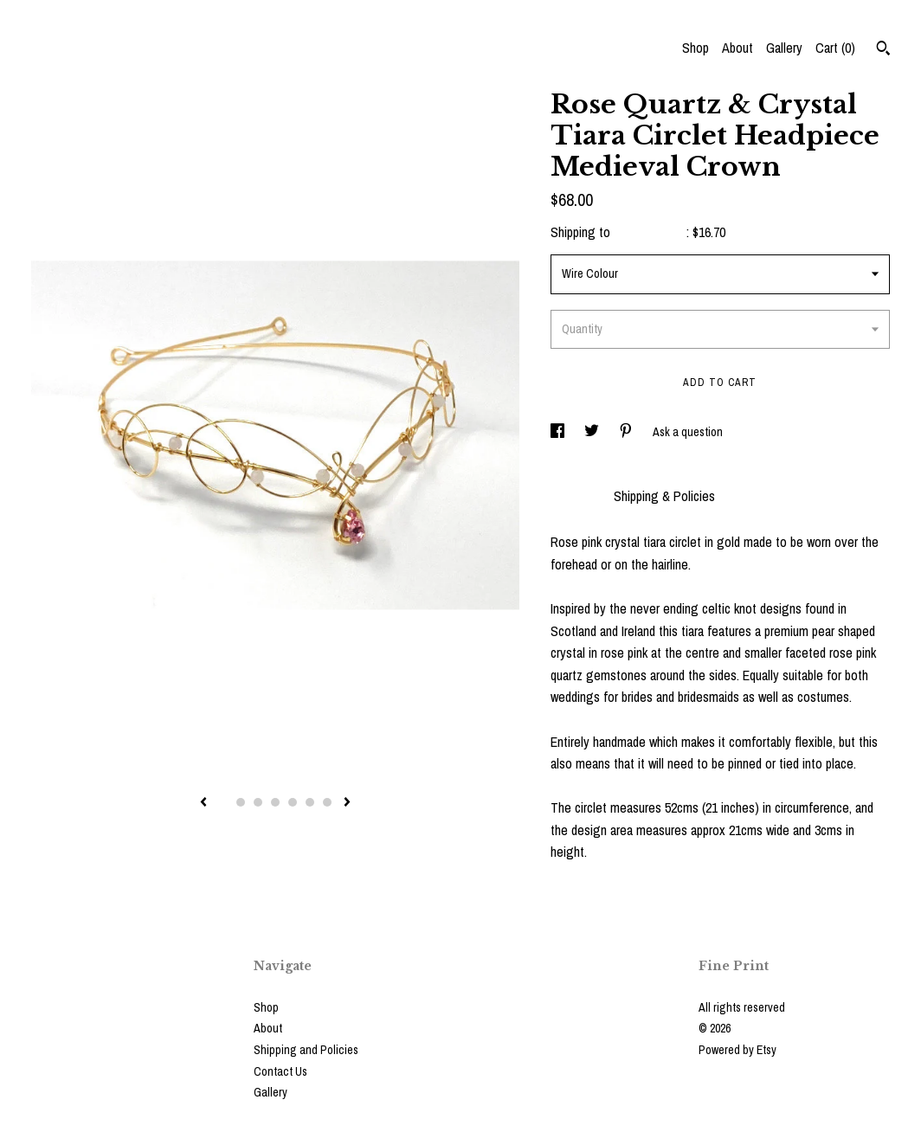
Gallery (784, 47)
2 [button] (240, 802)
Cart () (835, 47)
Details (573, 495)
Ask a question (688, 432)
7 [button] (327, 802)
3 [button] (258, 802)
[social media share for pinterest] (627, 432)
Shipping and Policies (306, 1050)
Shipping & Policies (664, 495)
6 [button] (310, 802)
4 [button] (275, 802)
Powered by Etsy (737, 1050)
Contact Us (280, 1071)
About (737, 47)
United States (650, 231)
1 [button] (223, 802)
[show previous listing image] (203, 803)
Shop (695, 47)
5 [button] (292, 802)
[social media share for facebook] (559, 432)
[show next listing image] (347, 803)
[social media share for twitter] (593, 432)
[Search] (883, 50)
